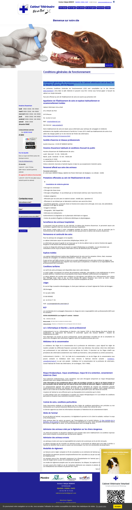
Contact (108, 7)
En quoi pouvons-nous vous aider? (29, 216)
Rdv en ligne (71, 7)
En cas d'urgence (91, 7)
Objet (21, 209)
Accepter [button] (118, 506)
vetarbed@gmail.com (53, 121)
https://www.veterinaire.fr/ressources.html (56, 136)
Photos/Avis (100, 7)
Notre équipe (63, 7)
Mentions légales (66, 500)
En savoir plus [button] (101, 506)
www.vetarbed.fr (48, 91)
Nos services (80, 7)
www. (54, 125)
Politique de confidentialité (66, 502)
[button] (30, 110)
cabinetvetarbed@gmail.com (105, 2)
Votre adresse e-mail (25, 202)
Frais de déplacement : (26, 161)
